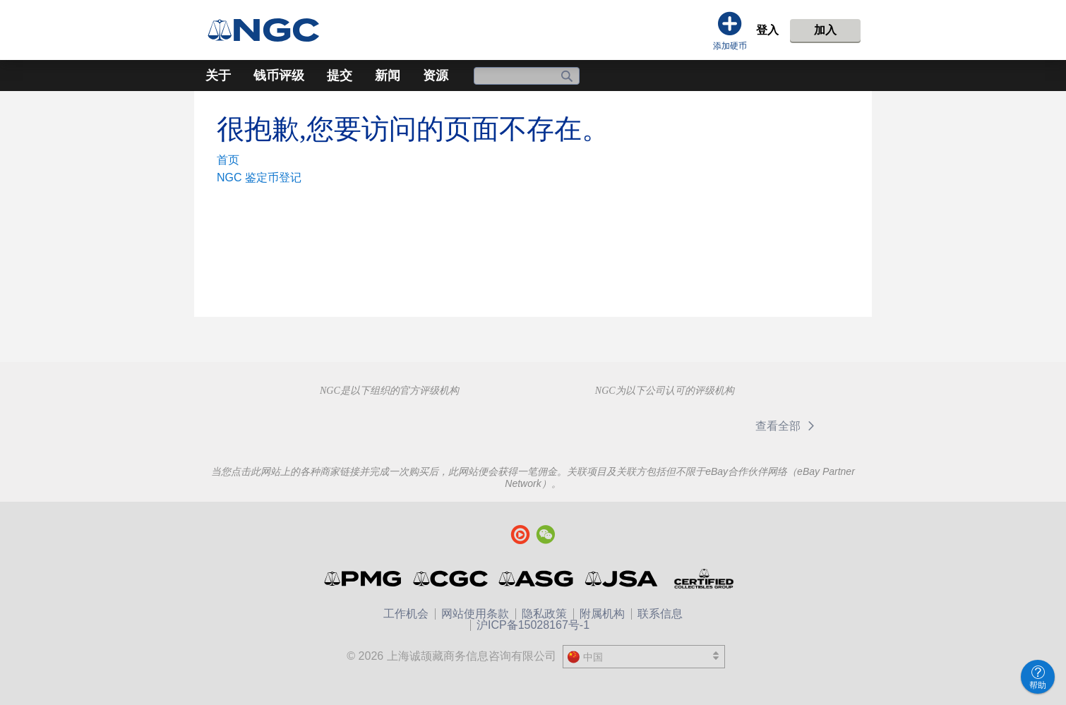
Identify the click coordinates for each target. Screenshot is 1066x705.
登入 (767, 30)
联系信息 (660, 614)
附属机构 (602, 614)
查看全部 (787, 426)
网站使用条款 (475, 614)
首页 (228, 160)
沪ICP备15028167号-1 (533, 625)
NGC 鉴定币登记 (259, 177)
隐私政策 (544, 614)
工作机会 (406, 614)
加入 (825, 30)
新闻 (387, 75)
